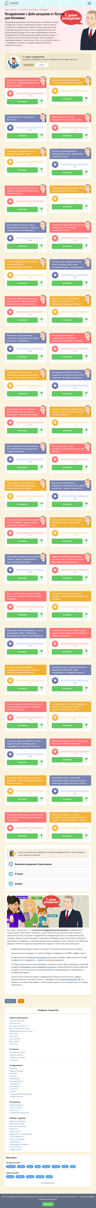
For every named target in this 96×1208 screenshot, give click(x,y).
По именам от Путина (17, 1054)
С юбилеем (13, 1062)
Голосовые (13, 1070)
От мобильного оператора (19, 1115)
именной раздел (69, 981)
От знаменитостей (16, 1083)
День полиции (14, 1041)
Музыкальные (14, 1080)
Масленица (13, 1035)
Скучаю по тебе (15, 1133)
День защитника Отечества (19, 1030)
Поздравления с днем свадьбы (20, 1136)
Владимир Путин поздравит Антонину (38, 969)
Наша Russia (14, 1112)
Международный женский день (21, 1033)
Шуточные (13, 1075)
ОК (21, 1003)
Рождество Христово (16, 1023)
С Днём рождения (16, 1057)
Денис (30, 1168)
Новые (41, 65)
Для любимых (14, 1088)
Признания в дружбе (17, 1141)
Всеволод (20, 1179)
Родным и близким (16, 1073)
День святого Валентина (18, 1028)
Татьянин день (14, 1025)
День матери (14, 1043)
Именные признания (17, 1123)
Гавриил (30, 1179)
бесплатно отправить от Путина (42, 959)
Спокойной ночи (15, 1149)
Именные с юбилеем (17, 1059)
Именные (12, 1078)
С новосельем (14, 1143)
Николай (56, 1168)
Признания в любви (16, 1126)
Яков (72, 1168)
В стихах (12, 1093)
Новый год (13, 1046)
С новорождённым (16, 1098)
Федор (65, 1168)
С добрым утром (15, 1151)
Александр (10, 1168)
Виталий (10, 1179)
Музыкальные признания (18, 1146)
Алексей (21, 1168)
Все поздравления (48, 1185)
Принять (48, 1204)
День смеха (13, 1038)
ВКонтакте (10, 1003)
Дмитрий (40, 1179)
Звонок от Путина (15, 1109)
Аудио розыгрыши (16, 1107)
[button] (10, 93)
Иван (37, 1168)
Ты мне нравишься (16, 1138)
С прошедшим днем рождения (20, 1096)
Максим (46, 1168)
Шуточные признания (17, 1128)
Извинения (13, 1131)
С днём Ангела (14, 1086)
